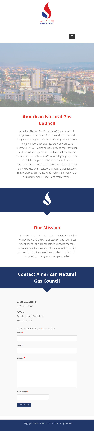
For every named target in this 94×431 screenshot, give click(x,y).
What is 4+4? (22, 391)
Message (21, 358)
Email (20, 345)
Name (20, 332)
